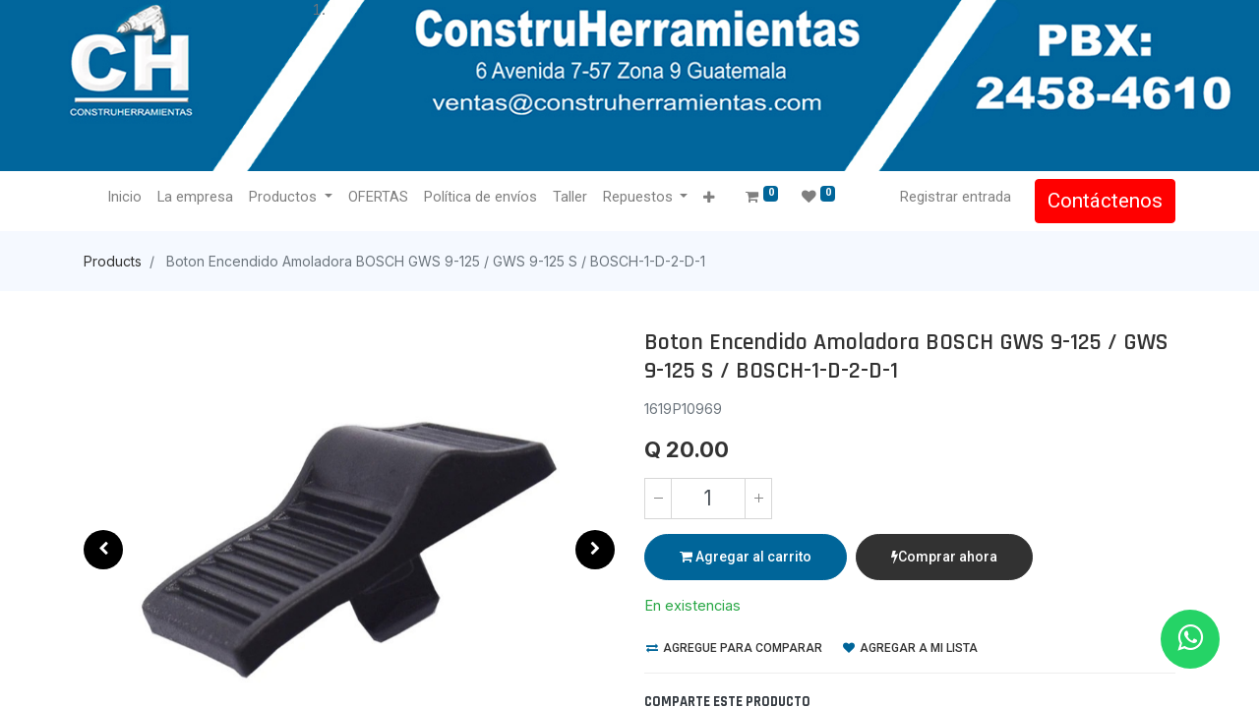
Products (113, 261)
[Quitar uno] (658, 498)
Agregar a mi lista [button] (910, 648)
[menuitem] (124, 197)
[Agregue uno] (758, 498)
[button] (708, 198)
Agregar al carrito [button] (745, 556)
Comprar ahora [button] (944, 556)
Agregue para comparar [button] (734, 648)
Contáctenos (1105, 200)
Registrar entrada (955, 197)
